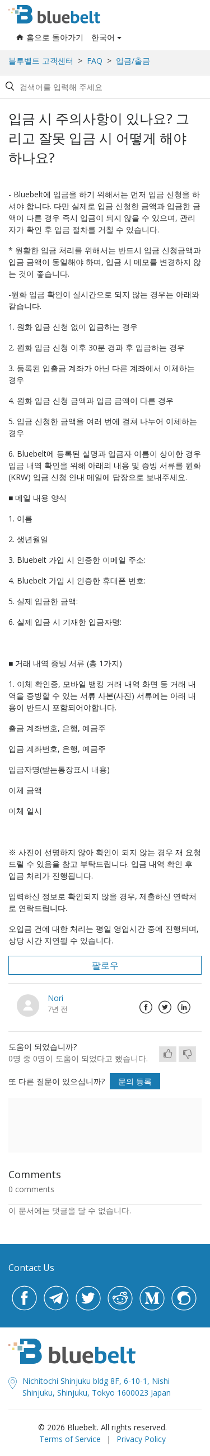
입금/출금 (133, 60)
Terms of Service (70, 1439)
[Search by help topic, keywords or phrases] (103, 86)
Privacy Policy (141, 1439)
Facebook (145, 1007)
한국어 (103, 37)
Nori (55, 998)
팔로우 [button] (105, 965)
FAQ (94, 60)
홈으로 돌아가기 (49, 37)
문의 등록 (135, 1081)
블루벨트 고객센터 (40, 60)
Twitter (164, 1007)
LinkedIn (183, 1007)
